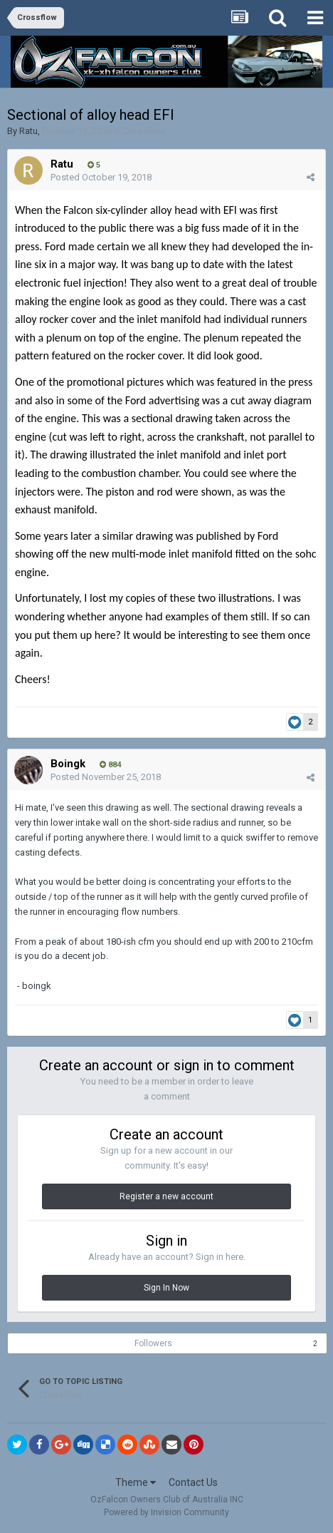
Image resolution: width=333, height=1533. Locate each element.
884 (110, 764)
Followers (153, 1343)
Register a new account (166, 1196)
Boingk (68, 763)
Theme (135, 1482)
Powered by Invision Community (166, 1512)
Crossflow (144, 130)
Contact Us (193, 1482)
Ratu (28, 130)
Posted (101, 177)
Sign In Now (166, 1288)
